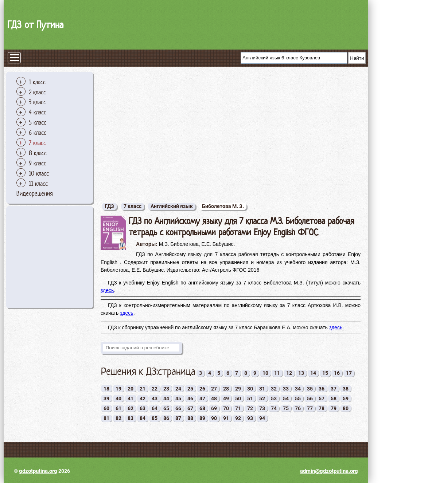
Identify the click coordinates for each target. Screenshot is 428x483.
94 (262, 418)
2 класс (37, 92)
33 (286, 389)
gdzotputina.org (38, 471)
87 (178, 418)
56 (310, 398)
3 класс (37, 102)
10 (265, 373)
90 (214, 418)
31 (262, 389)
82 (118, 418)
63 (142, 408)
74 (274, 408)
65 (166, 408)
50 (238, 398)
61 (118, 408)
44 (166, 398)
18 (106, 389)
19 (118, 389)
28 (226, 389)
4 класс (37, 112)
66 (178, 408)
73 (262, 408)
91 (226, 418)
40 (118, 398)
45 (178, 398)
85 (154, 418)
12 (289, 373)
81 (106, 418)
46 (190, 398)
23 (166, 389)
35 (310, 389)
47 (202, 398)
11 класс (38, 184)
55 (298, 398)
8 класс (38, 153)
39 (106, 398)
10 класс (39, 173)
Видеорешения (34, 193)
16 (337, 373)
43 (154, 398)
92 (238, 418)
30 (250, 389)
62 (130, 408)
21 (142, 389)
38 (346, 389)
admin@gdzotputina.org (329, 471)
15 (325, 373)
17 (349, 373)
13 (301, 373)
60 (106, 408)
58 (333, 398)
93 (250, 418)
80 (346, 408)
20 (130, 389)
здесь (107, 290)
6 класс (37, 133)
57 (321, 398)
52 (262, 398)
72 (250, 408)
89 (202, 418)
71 (238, 408)
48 (214, 398)
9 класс (37, 163)
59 (346, 398)
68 (202, 408)
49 (226, 398)
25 (190, 389)
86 (166, 418)
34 (298, 389)
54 (286, 398)
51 (250, 398)
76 (298, 408)
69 (214, 408)
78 (321, 408)
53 (274, 398)
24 (178, 389)
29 (238, 389)
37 (333, 389)
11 (277, 373)
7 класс (37, 143)
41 (130, 398)
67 (190, 408)
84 (142, 418)
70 (226, 408)
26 (202, 389)
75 (286, 408)
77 (310, 408)
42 (142, 398)
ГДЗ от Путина (35, 24)
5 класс (37, 122)
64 (154, 408)
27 (214, 389)
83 (130, 418)
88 (190, 418)
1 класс (37, 82)
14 (313, 373)
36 (321, 389)
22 (154, 389)
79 (333, 408)
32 (274, 389)
